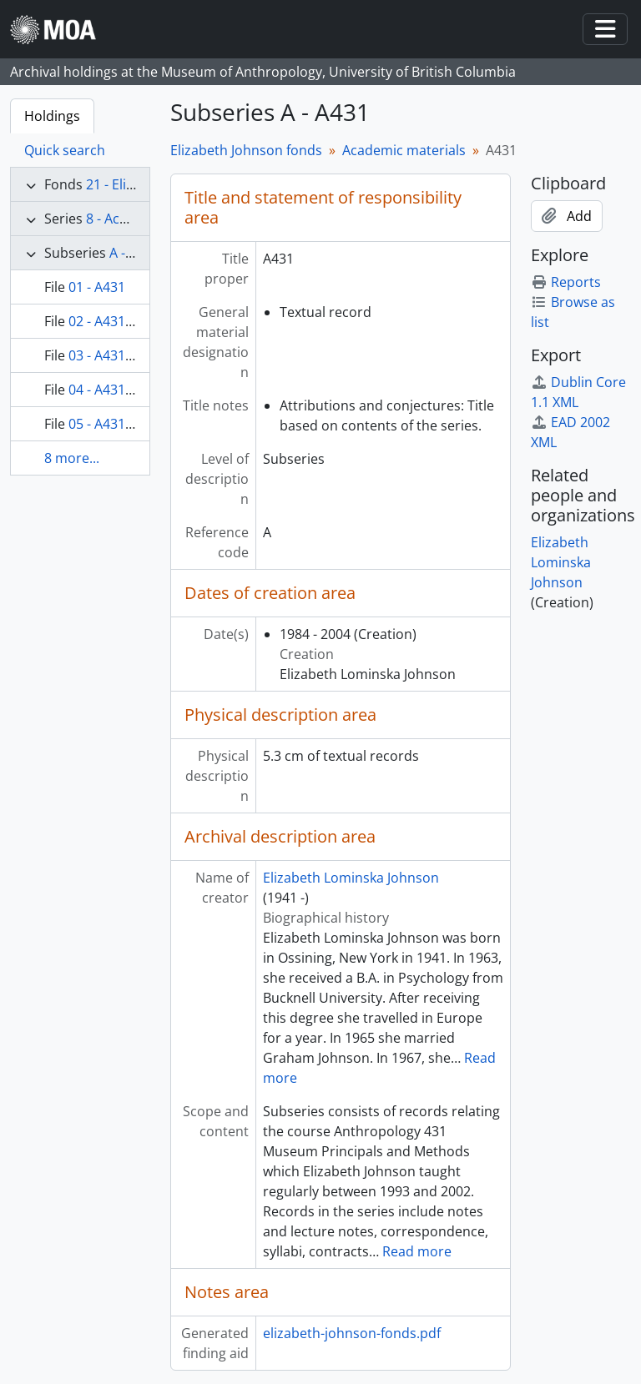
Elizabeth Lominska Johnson (351, 877)
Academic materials (404, 150)
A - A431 (134, 253)
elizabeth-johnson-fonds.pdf (352, 1333)
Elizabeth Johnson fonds (246, 150)
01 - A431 (96, 287)
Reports (566, 282)
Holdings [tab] (52, 116)
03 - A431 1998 (113, 355)
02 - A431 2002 (113, 321)
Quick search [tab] (64, 150)
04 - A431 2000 (113, 389)
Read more (417, 1251)
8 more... (71, 458)
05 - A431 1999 (113, 424)
